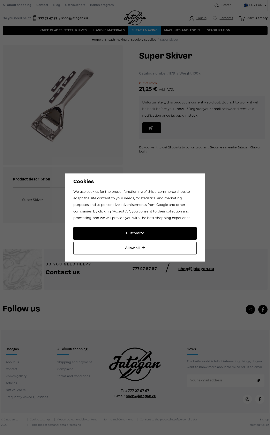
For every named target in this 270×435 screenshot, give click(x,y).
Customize (135, 233)
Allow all (132, 248)
